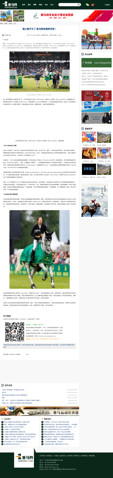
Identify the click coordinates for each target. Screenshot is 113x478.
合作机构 (70, 455)
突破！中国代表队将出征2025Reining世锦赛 (56, 429)
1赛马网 (43, 35)
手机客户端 (7, 35)
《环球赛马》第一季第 (88, 145)
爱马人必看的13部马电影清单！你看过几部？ (17, 422)
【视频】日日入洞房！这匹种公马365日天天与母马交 (19, 436)
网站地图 (92, 455)
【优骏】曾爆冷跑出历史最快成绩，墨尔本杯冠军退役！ (20, 434)
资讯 (29, 4)
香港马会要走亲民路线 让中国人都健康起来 (14, 395)
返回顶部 (6, 354)
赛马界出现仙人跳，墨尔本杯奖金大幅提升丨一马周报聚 (60, 424)
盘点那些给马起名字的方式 (12, 444)
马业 (46, 4)
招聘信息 (76, 455)
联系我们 (49, 455)
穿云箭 (4, 392)
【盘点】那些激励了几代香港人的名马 (13, 390)
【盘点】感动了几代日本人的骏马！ (14, 427)
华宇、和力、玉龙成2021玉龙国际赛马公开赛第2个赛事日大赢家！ (21, 400)
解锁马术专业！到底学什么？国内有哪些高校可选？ (59, 436)
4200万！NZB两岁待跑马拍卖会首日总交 (93, 84)
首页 (23, 4)
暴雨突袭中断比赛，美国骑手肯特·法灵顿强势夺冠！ (59, 434)
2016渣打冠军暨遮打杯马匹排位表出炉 (92, 82)
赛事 (34, 4)
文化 (51, 4)
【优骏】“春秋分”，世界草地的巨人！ (92, 73)
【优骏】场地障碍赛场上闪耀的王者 (14, 432)
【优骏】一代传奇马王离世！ (12, 429)
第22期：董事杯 (101, 145)
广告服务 (56, 455)
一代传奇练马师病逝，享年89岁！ (54, 441)
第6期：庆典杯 (101, 177)
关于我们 (42, 455)
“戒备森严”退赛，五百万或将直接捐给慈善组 (94, 79)
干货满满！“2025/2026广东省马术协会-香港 (56, 422)
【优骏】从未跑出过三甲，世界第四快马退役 (17, 439)
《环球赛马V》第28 (87, 161)
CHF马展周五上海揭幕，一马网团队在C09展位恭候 (59, 439)
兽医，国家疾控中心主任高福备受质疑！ (16, 424)
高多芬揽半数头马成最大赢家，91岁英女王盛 (94, 70)
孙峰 (3, 397)
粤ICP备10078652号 (69, 469)
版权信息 (63, 455)
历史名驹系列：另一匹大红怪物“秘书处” (16, 441)
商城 (40, 4)
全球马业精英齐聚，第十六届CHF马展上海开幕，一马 (60, 427)
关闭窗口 (18, 354)
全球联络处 (84, 455)
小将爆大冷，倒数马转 (88, 177)
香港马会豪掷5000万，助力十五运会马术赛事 (57, 432)
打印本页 (12, 354)
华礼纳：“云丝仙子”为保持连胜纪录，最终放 (94, 76)
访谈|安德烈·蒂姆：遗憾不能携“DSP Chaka (56, 444)
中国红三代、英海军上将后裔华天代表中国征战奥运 (17, 403)
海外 (10, 23)
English (107, 4)
